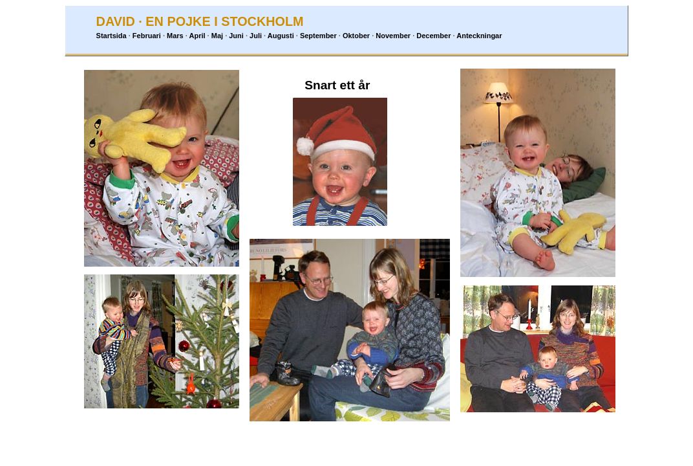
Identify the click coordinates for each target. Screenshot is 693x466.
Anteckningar (479, 35)
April (197, 35)
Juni (236, 35)
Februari (147, 35)
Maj (217, 35)
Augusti (281, 35)
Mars (175, 35)
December (433, 35)
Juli (256, 35)
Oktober (356, 35)
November (393, 35)
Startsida (111, 35)
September (318, 35)
